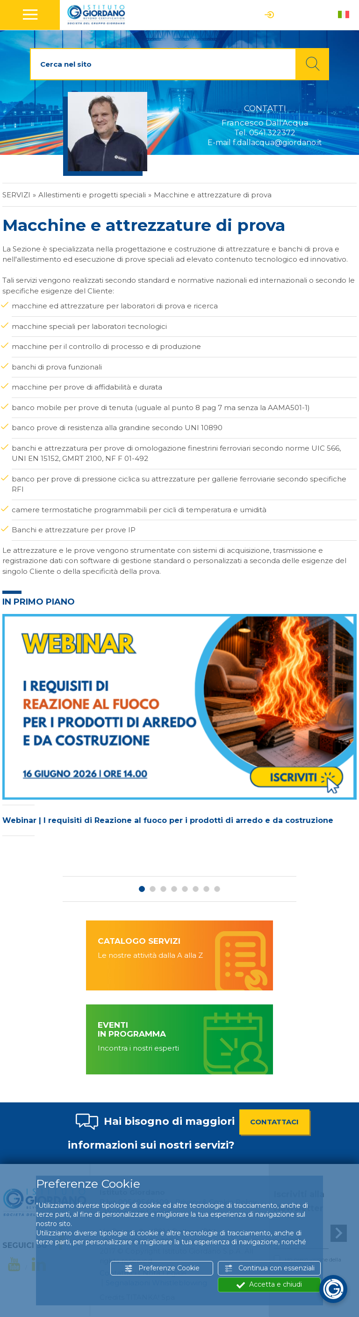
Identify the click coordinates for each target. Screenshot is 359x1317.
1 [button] (142, 889)
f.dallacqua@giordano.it (277, 142)
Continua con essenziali (269, 1268)
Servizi (16, 194)
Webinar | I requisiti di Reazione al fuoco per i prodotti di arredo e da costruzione (167, 820)
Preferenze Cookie (162, 1268)
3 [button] (163, 889)
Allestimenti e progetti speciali (92, 194)
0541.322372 (272, 132)
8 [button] (217, 889)
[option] (179, 727)
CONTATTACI (274, 1121)
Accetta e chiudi (269, 1284)
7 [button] (206, 889)
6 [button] (196, 889)
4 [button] (174, 889)
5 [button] (185, 889)
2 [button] (153, 889)
